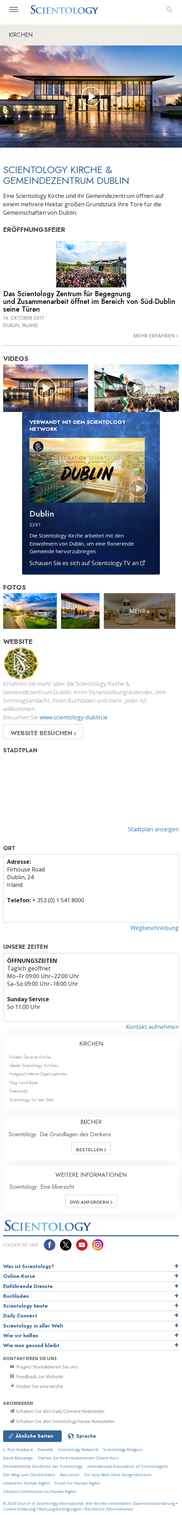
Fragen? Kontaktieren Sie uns (43, 1367)
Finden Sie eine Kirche (30, 1057)
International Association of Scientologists (127, 1466)
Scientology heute (25, 1305)
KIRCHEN (91, 1044)
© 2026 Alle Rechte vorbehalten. (68, 1503)
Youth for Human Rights (77, 1483)
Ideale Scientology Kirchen (33, 1065)
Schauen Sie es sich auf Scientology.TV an (87, 563)
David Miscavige (18, 1457)
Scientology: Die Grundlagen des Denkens (60, 1134)
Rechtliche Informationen (109, 1509)
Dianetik (45, 1449)
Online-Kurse (19, 1276)
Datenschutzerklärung (154, 1503)
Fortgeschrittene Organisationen (38, 1074)
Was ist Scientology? (28, 1266)
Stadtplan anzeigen (153, 829)
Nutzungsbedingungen (60, 1509)
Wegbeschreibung (154, 928)
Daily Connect (20, 1315)
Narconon (69, 1474)
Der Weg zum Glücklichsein (29, 1474)
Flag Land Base (23, 1082)
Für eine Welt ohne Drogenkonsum (117, 1474)
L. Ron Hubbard (18, 1449)
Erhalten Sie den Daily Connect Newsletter (57, 1411)
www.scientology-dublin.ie (74, 717)
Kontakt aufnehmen (152, 1027)
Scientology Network (78, 1449)
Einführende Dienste (28, 1286)
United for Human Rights (27, 1483)
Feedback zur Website (36, 1376)
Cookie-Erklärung (19, 1509)
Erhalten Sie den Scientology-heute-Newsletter (62, 1421)
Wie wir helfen (20, 1335)
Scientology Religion (122, 1449)
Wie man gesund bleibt (31, 1345)
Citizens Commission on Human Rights (39, 1491)
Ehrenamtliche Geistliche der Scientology (42, 1466)
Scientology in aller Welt (33, 1325)
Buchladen (16, 1296)
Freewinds (18, 1091)
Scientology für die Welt (31, 1099)
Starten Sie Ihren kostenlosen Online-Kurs (78, 1457)
